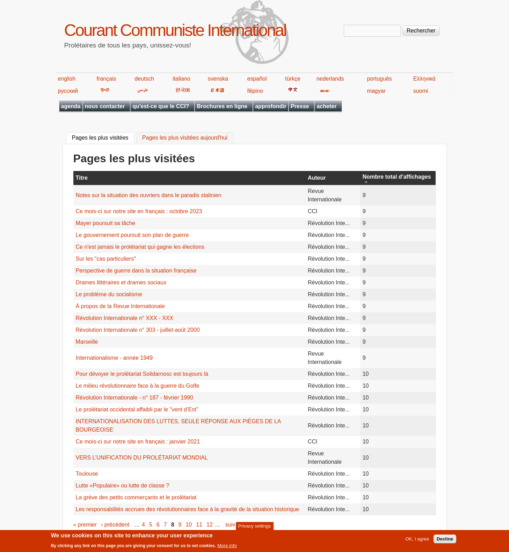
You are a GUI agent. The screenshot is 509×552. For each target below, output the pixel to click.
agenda (71, 106)
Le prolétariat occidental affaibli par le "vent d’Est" (137, 409)
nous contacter (105, 106)
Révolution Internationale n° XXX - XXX (124, 318)
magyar (376, 91)
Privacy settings (254, 528)
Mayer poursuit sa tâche (106, 223)
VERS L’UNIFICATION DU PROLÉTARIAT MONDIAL (142, 458)
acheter (326, 106)
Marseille (87, 342)
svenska (218, 79)
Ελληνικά (424, 79)
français (106, 79)
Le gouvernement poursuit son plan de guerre (132, 235)
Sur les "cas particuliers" (106, 259)
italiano (181, 79)
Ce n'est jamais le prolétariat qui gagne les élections (140, 247)
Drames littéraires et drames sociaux (121, 282)
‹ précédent (115, 525)
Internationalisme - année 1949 (114, 358)
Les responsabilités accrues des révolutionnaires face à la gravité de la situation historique (187, 509)
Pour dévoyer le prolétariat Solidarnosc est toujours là (142, 374)
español (257, 79)
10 (189, 525)
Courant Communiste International (175, 30)
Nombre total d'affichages (397, 177)
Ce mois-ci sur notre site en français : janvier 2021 (138, 442)
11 (199, 525)
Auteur (317, 178)
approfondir (270, 106)
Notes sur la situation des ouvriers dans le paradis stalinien (148, 195)
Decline (445, 541)
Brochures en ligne (222, 106)
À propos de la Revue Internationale (120, 306)
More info (227, 547)
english (67, 79)
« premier (85, 525)
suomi (420, 91)
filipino (255, 91)
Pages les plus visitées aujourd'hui (184, 138)
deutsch (144, 79)
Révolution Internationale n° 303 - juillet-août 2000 (138, 330)
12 (209, 525)
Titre (82, 178)
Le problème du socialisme (109, 294)
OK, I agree (417, 541)
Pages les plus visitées (103, 137)
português (379, 79)
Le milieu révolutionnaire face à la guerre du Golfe (137, 386)
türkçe (292, 79)
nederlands (330, 79)
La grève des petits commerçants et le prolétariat (136, 497)
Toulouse (87, 474)
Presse (300, 106)
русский (68, 91)
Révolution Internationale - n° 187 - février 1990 (134, 398)
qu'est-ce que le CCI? (160, 106)
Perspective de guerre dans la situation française (136, 271)
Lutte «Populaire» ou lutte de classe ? (122, 485)
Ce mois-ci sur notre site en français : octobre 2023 (139, 211)
